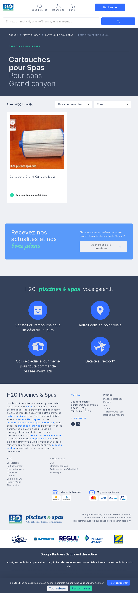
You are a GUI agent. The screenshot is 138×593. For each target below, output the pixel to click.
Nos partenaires (15, 469)
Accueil (13, 35)
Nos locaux (13, 472)
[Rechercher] (51, 21)
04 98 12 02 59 (83, 411)
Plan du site (13, 485)
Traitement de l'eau (113, 411)
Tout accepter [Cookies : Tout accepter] (118, 582)
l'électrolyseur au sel (19, 422)
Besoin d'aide (14, 482)
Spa (105, 405)
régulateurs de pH (43, 422)
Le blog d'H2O (14, 478)
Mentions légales (59, 466)
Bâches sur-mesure (113, 415)
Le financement (15, 466)
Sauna (106, 408)
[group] (19, 539)
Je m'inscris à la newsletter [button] (106, 247)
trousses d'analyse (29, 425)
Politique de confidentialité (64, 469)
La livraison (13, 462)
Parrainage (55, 472)
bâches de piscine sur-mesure (43, 435)
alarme (30, 406)
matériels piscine (17, 416)
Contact (11, 475)
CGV (52, 462)
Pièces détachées (113, 399)
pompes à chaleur (40, 438)
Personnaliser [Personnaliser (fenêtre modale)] (81, 588)
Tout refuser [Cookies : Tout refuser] (57, 588)
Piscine (107, 402)
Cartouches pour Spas (59, 35)
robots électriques (29, 419)
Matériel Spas (31, 35)
